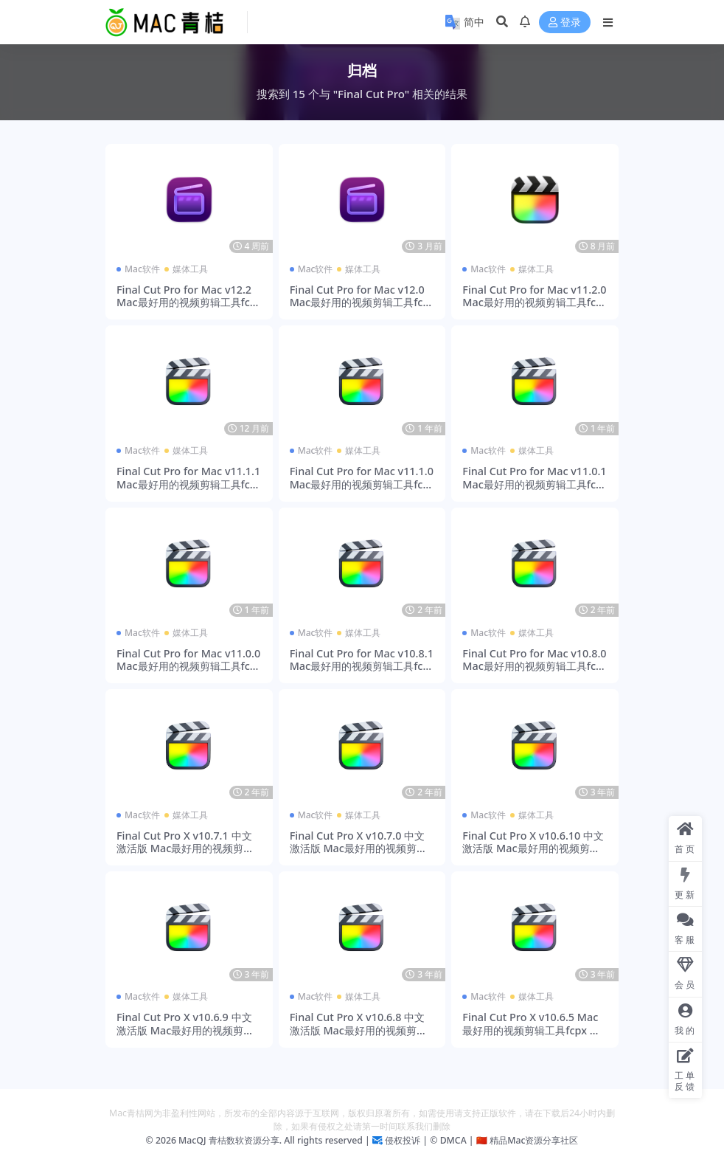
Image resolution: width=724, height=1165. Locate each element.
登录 (565, 22)
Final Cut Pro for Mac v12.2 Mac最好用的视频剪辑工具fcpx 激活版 (186, 302)
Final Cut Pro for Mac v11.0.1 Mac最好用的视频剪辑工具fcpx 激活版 (534, 484)
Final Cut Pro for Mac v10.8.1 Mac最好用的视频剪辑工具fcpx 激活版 (362, 666)
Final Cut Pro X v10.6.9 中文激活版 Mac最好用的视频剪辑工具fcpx (185, 1030)
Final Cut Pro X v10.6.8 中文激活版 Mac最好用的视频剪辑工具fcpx (358, 1030)
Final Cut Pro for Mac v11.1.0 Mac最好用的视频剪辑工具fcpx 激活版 (362, 484)
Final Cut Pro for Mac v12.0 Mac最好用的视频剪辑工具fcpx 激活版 (360, 302)
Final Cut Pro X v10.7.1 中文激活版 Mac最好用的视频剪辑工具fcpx (185, 848)
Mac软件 (142, 269)
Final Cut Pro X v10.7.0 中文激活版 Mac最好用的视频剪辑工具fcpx (358, 848)
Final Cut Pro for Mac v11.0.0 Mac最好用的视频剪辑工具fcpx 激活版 (188, 666)
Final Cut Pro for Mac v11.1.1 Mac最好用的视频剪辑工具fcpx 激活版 (188, 484)
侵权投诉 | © (410, 1140)
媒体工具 (190, 269)
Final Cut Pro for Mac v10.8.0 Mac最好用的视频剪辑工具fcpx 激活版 (534, 666)
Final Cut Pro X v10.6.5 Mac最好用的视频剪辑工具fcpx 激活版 (530, 1030)
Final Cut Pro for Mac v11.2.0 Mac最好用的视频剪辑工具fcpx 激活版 (534, 302)
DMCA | (455, 1140)
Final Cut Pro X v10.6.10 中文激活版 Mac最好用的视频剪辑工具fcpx (533, 848)
